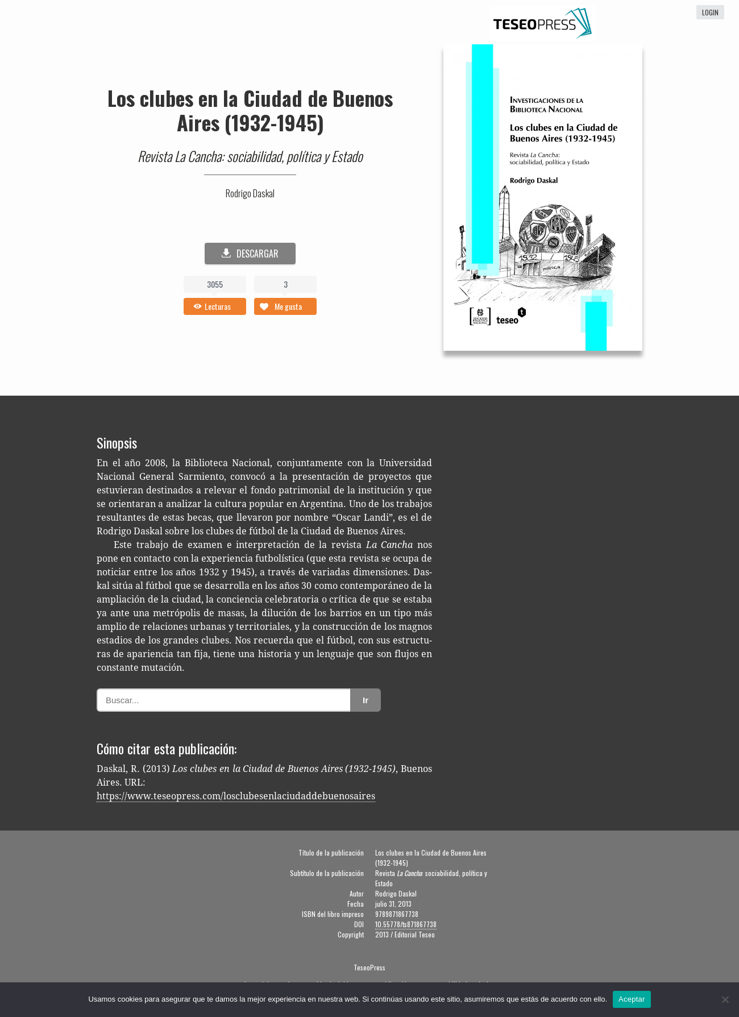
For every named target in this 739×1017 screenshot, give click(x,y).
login (710, 12)
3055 (215, 284)
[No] (724, 999)
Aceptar (631, 999)
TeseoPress (369, 967)
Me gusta (288, 306)
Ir (365, 700)
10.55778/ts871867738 (406, 924)
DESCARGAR (250, 253)
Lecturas (218, 306)
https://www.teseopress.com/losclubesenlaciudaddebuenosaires (236, 796)
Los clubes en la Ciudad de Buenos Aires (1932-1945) (250, 109)
